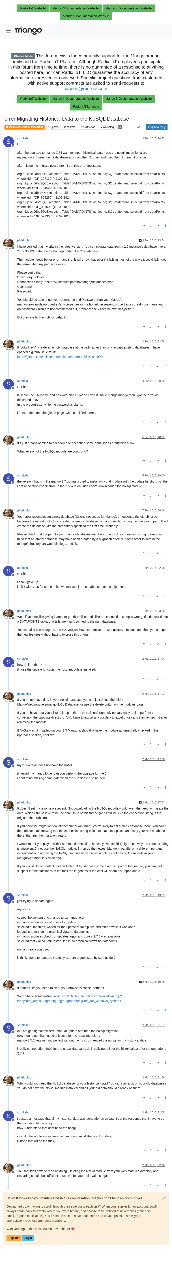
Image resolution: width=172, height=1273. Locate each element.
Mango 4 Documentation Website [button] (128, 8)
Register (14, 1238)
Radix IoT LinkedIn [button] (86, 106)
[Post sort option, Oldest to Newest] (139, 127)
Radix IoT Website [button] (33, 8)
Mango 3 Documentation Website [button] (75, 8)
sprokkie (22, 138)
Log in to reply (157, 127)
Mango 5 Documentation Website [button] (86, 16)
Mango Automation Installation (24, 127)
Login (28, 1238)
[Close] (164, 1198)
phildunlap (24, 240)
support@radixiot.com (85, 88)
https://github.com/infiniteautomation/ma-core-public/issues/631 (61, 357)
